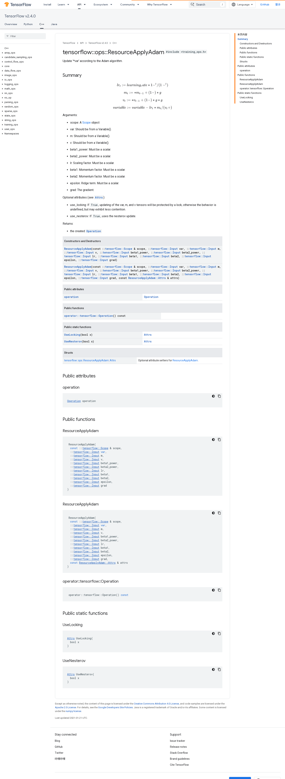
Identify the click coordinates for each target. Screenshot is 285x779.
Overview (10, 24)
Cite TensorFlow (179, 765)
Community (127, 4)
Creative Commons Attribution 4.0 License (156, 704)
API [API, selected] (79, 4)
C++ (115, 43)
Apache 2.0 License (65, 708)
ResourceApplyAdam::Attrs (147, 278)
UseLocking (72, 335)
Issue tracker (177, 741)
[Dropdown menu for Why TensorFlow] (172, 4)
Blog (57, 741)
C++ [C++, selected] (41, 24)
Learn (61, 4)
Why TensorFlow (157, 4)
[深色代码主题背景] (213, 397)
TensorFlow (69, 43)
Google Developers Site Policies (115, 708)
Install (47, 4)
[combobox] (207, 4)
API (82, 43)
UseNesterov (73, 342)
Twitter (59, 753)
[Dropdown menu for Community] (139, 4)
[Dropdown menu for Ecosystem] (112, 4)
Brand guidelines (180, 759)
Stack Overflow (179, 753)
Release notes (178, 747)
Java (54, 24)
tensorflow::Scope (118, 249)
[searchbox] (25, 36)
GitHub (264, 4)
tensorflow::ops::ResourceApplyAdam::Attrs (90, 360)
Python (28, 24)
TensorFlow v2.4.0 (20, 16)
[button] (24, 53)
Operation (93, 231)
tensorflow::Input (164, 249)
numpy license (73, 711)
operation (71, 297)
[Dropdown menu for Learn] (69, 4)
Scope (86, 123)
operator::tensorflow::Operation (88, 316)
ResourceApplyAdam (77, 249)
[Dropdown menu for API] (85, 4)
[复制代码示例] (219, 397)
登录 (278, 4)
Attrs (99, 198)
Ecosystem (101, 4)
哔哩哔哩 (60, 759)
